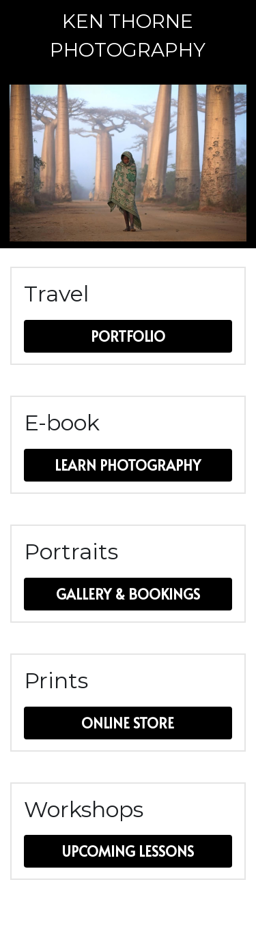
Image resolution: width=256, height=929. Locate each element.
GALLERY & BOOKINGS (128, 594)
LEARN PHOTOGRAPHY (128, 465)
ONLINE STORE (127, 723)
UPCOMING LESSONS (128, 851)
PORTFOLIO (128, 336)
